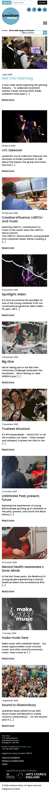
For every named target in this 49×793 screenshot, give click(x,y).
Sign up (6, 2)
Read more (8, 99)
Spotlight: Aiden (14, 294)
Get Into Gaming (17, 78)
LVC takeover (12, 150)
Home (4, 30)
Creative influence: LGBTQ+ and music (22, 219)
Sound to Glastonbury (19, 705)
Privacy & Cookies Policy (13, 761)
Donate (42, 2)
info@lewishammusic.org (18, 746)
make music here (15, 638)
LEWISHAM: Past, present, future (21, 498)
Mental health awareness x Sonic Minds (23, 569)
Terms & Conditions (11, 757)
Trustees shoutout (16, 429)
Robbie (17, 789)
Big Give (8, 362)
